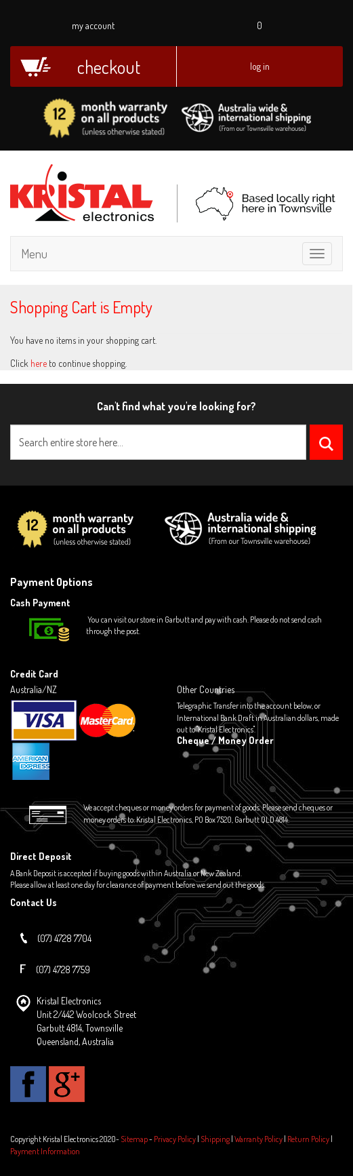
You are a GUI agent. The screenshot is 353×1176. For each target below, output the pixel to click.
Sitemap (134, 1139)
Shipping (215, 1139)
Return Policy (308, 1139)
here (38, 363)
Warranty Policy (258, 1139)
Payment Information (45, 1151)
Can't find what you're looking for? (176, 406)
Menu (34, 253)
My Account (93, 25)
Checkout (108, 67)
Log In (260, 66)
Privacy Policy (175, 1139)
